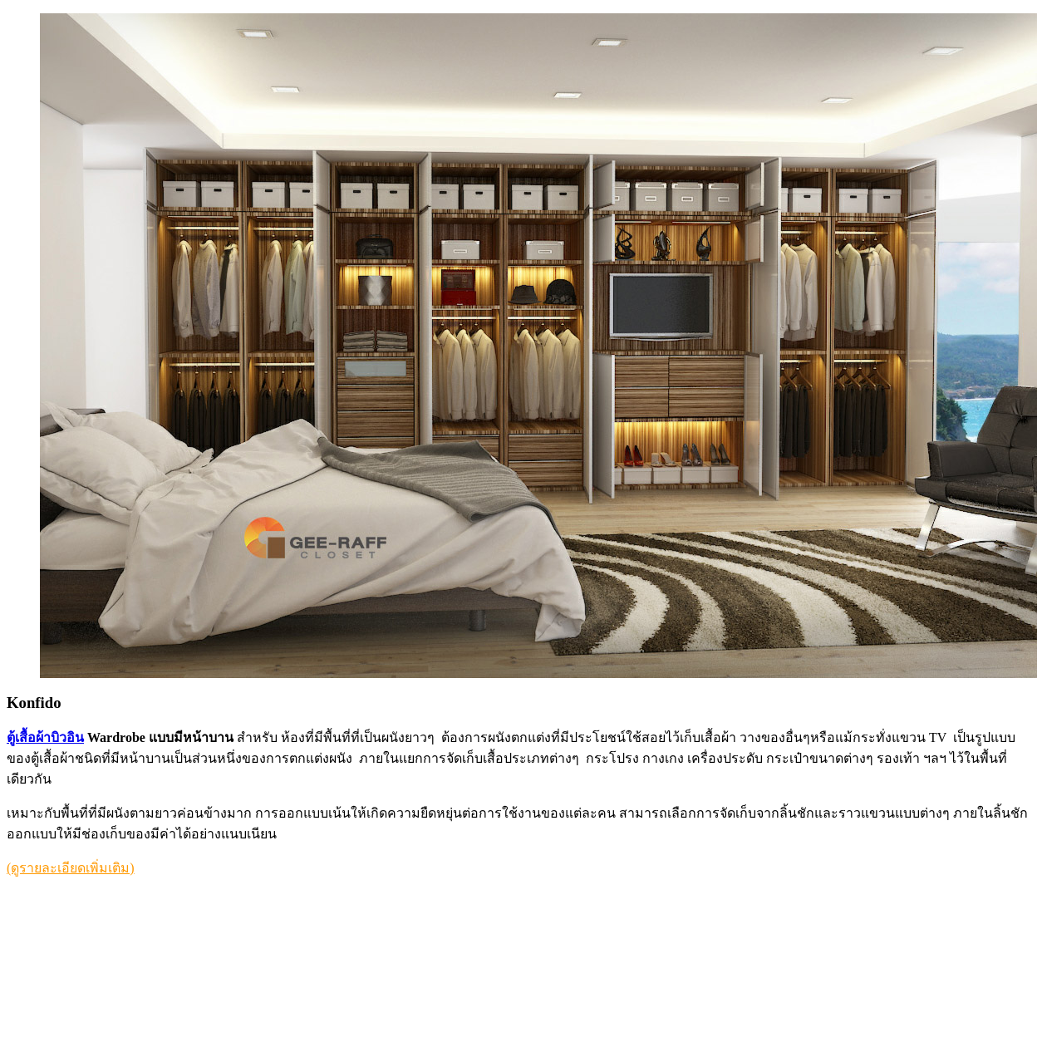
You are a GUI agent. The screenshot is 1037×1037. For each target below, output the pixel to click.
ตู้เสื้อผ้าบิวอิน (45, 737)
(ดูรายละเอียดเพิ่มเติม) (71, 868)
